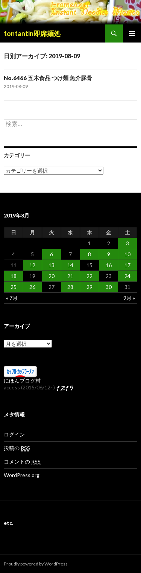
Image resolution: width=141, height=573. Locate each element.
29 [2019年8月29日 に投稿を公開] (89, 287)
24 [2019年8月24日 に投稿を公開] (127, 276)
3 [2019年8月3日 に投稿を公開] (127, 243)
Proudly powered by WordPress (36, 564)
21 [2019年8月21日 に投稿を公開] (70, 276)
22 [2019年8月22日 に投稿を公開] (89, 276)
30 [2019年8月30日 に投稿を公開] (109, 287)
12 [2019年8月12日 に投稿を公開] (32, 265)
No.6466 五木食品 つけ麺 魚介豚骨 (48, 77)
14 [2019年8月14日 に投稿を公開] (70, 265)
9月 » (129, 298)
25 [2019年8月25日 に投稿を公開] (14, 287)
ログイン (14, 434)
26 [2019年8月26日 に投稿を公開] (32, 287)
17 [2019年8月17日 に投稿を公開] (127, 265)
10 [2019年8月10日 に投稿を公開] (127, 254)
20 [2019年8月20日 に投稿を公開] (52, 276)
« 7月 (12, 298)
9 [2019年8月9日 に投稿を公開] (108, 254)
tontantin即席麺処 (32, 33)
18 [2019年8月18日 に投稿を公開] (14, 276)
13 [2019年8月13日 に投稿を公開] (52, 265)
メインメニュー (132, 33)
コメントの (22, 461)
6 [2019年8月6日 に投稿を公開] (51, 254)
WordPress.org (21, 475)
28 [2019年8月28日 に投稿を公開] (70, 287)
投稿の (17, 448)
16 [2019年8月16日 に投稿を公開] (109, 265)
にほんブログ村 (22, 380)
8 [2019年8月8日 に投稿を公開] (89, 254)
